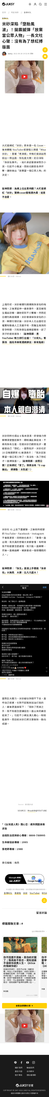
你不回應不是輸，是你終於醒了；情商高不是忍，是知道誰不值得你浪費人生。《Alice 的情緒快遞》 (20, 961)
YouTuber (35, 893)
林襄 (43, 989)
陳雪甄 (5, 991)
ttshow (18, 276)
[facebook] (21, 1062)
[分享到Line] (45, 56)
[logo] (8, 4)
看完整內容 (29, 804)
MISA (44, 893)
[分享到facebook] (45, 50)
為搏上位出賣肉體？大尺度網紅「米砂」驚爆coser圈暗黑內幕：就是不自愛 (24, 192)
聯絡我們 (30, 1067)
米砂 (25, 893)
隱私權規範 (31, 1075)
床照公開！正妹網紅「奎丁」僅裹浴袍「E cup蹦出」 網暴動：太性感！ (23, 465)
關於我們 (18, 1067)
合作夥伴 (30, 1071)
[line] (15, 1062)
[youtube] (27, 1062)
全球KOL (5, 18)
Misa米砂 (32, 810)
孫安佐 (18, 893)
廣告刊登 (18, 1071)
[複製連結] (44, 900)
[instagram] (33, 1062)
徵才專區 (18, 1075)
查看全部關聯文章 (24, 1005)
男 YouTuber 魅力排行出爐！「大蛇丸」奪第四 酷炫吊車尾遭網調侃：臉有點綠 (24, 338)
